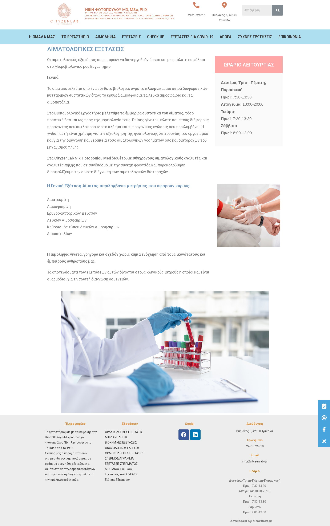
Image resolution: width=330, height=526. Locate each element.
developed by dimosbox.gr (251, 521)
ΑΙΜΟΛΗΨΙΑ (105, 36)
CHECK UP (155, 36)
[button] (324, 441)
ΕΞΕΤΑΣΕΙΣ (131, 36)
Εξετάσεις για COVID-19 (121, 474)
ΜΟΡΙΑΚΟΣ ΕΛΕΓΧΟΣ (119, 469)
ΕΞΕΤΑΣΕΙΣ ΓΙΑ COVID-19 (192, 36)
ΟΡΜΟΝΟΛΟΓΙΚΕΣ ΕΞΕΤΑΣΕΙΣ (124, 453)
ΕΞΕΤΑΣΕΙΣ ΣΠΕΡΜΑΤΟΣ (121, 463)
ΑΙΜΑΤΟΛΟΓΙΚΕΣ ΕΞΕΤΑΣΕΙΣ (124, 432)
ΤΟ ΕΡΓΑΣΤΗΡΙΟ (75, 36)
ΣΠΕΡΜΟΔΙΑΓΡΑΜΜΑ (119, 458)
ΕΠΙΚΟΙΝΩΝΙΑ (289, 36)
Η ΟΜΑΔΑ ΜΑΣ (42, 36)
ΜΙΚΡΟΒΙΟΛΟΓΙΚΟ (116, 437)
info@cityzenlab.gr (254, 461)
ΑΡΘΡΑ (226, 36)
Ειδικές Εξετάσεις (117, 479)
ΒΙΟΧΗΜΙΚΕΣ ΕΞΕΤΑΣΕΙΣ (121, 442)
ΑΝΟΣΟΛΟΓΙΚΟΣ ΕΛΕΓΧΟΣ (122, 448)
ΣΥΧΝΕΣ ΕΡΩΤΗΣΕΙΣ (255, 36)
